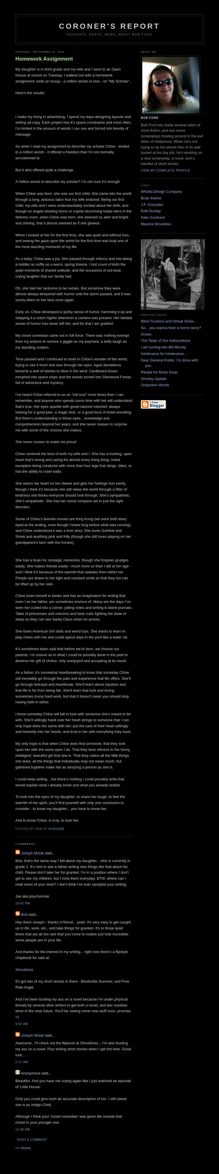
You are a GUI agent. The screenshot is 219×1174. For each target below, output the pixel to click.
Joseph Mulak (32, 853)
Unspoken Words (155, 385)
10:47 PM (22, 903)
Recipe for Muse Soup (159, 372)
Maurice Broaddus (156, 224)
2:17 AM (21, 1062)
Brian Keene (151, 198)
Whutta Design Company (161, 191)
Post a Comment (32, 1139)
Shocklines (24, 970)
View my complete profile (165, 170)
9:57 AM (21, 1024)
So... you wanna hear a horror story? (171, 328)
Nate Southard (153, 217)
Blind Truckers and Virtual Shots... (169, 321)
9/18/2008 (56, 828)
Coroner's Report (109, 26)
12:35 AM (22, 1129)
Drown (146, 334)
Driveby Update (154, 379)
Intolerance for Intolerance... (164, 354)
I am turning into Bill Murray (163, 347)
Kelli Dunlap (151, 211)
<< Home (23, 1148)
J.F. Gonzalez (152, 204)
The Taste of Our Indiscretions (165, 340)
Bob (24, 914)
